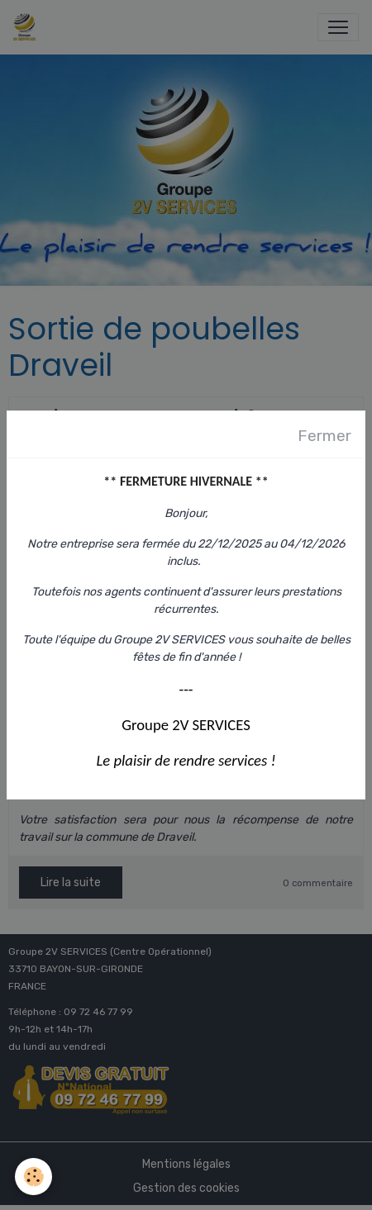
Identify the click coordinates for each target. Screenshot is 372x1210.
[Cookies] (33, 1176)
